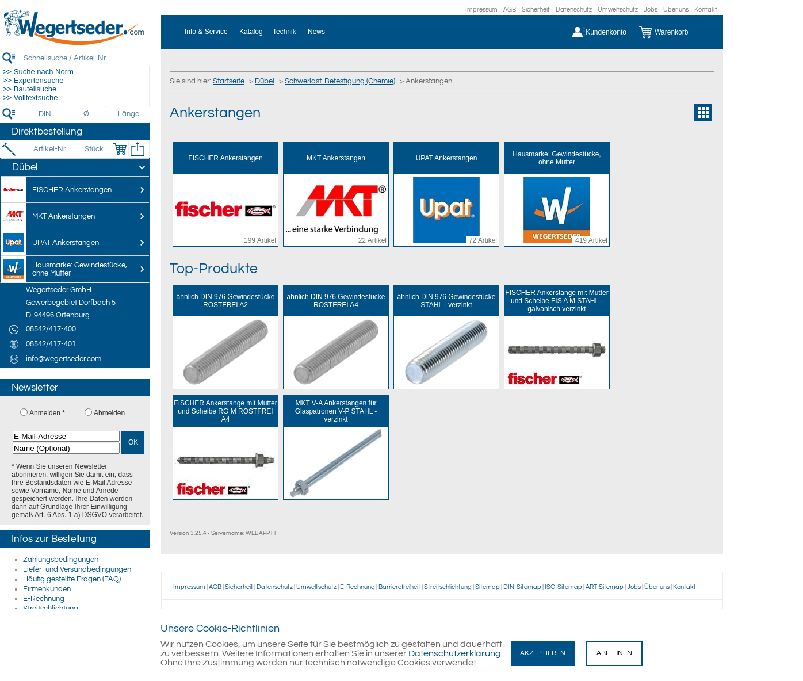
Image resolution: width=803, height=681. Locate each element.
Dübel (264, 81)
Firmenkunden (47, 589)
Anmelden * (47, 413)
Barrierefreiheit (399, 587)
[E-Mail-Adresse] (66, 436)
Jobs (650, 9)
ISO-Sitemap (563, 587)
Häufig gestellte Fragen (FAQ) (72, 579)
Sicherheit (536, 9)
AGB (509, 9)
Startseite (228, 81)
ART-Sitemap (605, 587)
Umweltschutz (618, 9)
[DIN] (45, 114)
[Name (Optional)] (66, 448)
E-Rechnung (43, 599)
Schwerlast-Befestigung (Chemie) (340, 81)
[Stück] (93, 149)
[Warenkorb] (672, 32)
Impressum (481, 9)
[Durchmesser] (87, 114)
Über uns (676, 9)
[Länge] (129, 114)
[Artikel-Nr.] (50, 149)
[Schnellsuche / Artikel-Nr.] (86, 57)
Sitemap (487, 587)
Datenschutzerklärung (454, 653)
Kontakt (705, 9)
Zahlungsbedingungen (60, 560)
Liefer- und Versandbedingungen (77, 569)
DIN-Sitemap (522, 587)
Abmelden (109, 413)
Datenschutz (574, 9)
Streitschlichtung (448, 587)
